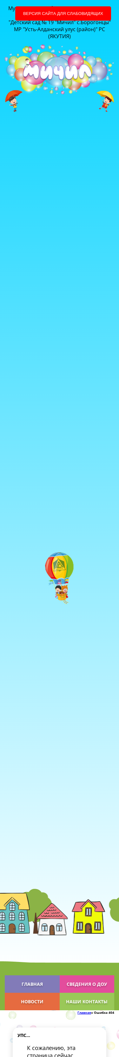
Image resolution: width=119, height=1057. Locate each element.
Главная (32, 984)
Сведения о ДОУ (87, 984)
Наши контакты (87, 1002)
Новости (32, 1002)
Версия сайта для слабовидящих (63, 13)
